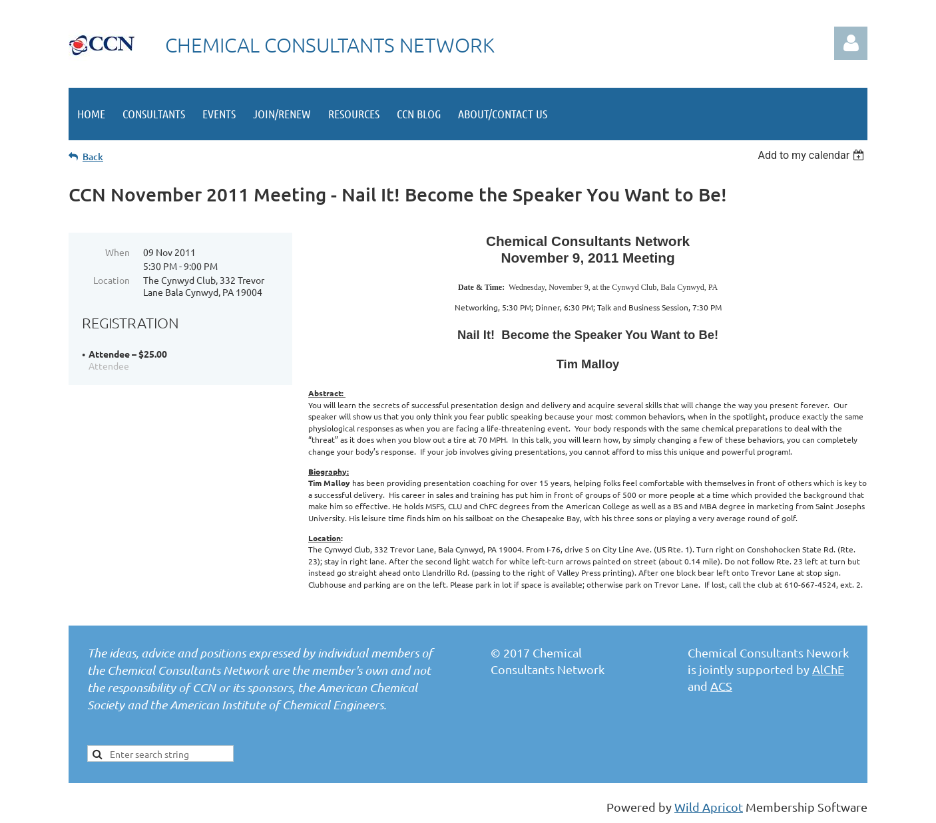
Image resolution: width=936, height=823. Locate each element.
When (117, 252)
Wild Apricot (708, 807)
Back (93, 156)
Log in (850, 43)
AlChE (828, 669)
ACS (721, 686)
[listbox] (812, 155)
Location (111, 280)
